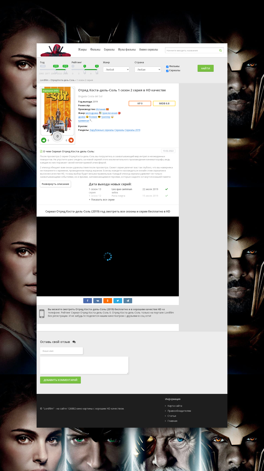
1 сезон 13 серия (95, 190)
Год (42, 62)
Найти (205, 68)
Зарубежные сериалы (102, 130)
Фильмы (95, 49)
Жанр (106, 62)
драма (81, 116)
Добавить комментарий (60, 380)
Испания (100, 109)
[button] (101, 199)
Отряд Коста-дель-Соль (62, 80)
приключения (109, 113)
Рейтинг (77, 62)
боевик (93, 116)
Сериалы (109, 49)
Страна (139, 62)
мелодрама (92, 113)
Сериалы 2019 (132, 130)
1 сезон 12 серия (95, 197)
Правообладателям (179, 410)
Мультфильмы (127, 49)
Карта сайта (175, 405)
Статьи (172, 415)
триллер (105, 116)
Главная (172, 420)
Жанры (82, 49)
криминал (83, 120)
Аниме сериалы (148, 49)
